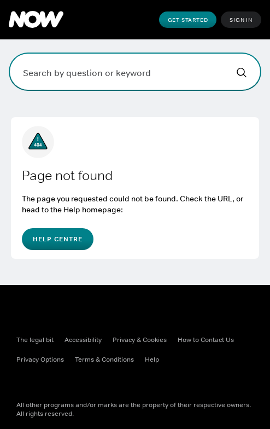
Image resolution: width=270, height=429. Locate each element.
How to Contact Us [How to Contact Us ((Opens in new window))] (206, 339)
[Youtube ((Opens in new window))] (110, 383)
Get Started (188, 20)
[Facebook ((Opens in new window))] (25, 383)
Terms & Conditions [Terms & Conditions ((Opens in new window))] (104, 359)
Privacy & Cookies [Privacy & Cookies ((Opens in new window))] (140, 339)
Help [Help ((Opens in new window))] (152, 359)
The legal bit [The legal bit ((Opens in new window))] (35, 339)
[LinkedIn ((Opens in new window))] (139, 383)
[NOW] (36, 19)
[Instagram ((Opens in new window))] (82, 383)
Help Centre (58, 239)
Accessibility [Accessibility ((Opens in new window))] (83, 339)
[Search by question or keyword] (135, 72)
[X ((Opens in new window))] (53, 383)
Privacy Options (40, 359)
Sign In (241, 20)
